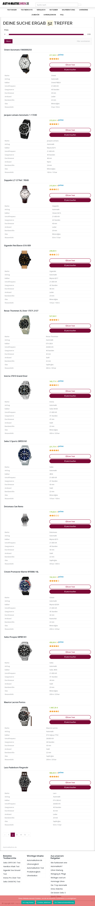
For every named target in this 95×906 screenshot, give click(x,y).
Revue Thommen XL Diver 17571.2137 (21, 311)
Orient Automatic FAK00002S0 (18, 50)
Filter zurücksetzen (83, 41)
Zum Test (70, 65)
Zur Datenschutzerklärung (64, 902)
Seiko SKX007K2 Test (11, 881)
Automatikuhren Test (35, 868)
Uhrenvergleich (33, 864)
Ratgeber (54, 10)
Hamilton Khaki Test (11, 866)
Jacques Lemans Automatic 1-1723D (20, 115)
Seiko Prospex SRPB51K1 (15, 637)
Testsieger (12, 10)
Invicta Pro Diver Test (12, 878)
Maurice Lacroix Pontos (14, 702)
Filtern (8, 41)
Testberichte (27, 10)
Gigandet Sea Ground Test (11, 872)
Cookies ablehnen (44, 902)
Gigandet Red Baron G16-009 (17, 245)
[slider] (7, 34)
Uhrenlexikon (50, 15)
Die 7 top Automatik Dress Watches (59, 887)
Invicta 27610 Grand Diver (15, 376)
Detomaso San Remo (13, 506)
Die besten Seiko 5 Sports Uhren (58, 894)
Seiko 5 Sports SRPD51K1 (15, 441)
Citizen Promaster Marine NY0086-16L (21, 572)
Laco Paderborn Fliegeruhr (16, 767)
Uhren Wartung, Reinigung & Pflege (58, 872)
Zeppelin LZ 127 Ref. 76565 (16, 180)
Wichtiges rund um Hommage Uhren (58, 879)
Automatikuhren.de (10, 847)
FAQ (61, 15)
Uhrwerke (83, 10)
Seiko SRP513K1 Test (11, 862)
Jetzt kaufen (70, 69)
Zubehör (35, 15)
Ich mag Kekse (28, 902)
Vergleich (41, 10)
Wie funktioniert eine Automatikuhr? (59, 864)
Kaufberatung (68, 10)
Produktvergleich (33, 872)
